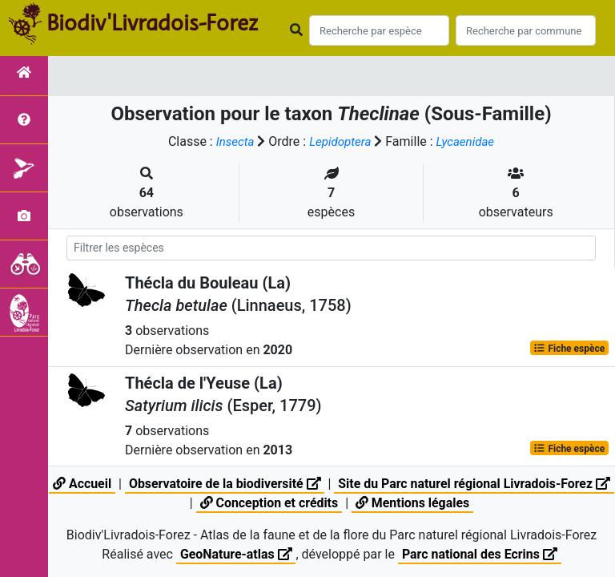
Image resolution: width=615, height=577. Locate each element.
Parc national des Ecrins (480, 554)
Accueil (91, 483)
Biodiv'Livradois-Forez (152, 23)
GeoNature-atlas (235, 554)
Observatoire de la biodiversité (235, 483)
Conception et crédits (279, 502)
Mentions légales (424, 502)
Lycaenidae (468, 141)
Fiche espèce (569, 347)
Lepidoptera (339, 141)
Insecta (231, 141)
